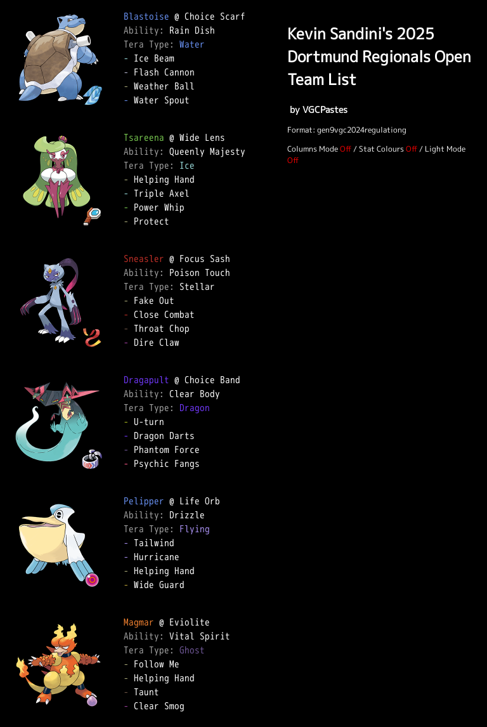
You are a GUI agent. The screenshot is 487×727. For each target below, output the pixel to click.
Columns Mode (312, 148)
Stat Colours (381, 148)
